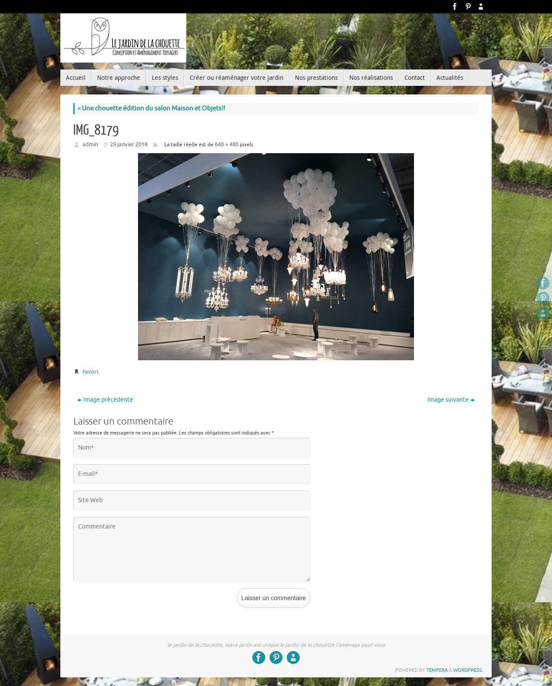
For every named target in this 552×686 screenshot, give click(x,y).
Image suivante (451, 399)
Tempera (437, 670)
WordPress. (468, 670)
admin (90, 144)
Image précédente (105, 399)
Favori (90, 371)
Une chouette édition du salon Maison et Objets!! (151, 108)
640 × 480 (226, 144)
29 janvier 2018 (128, 144)
